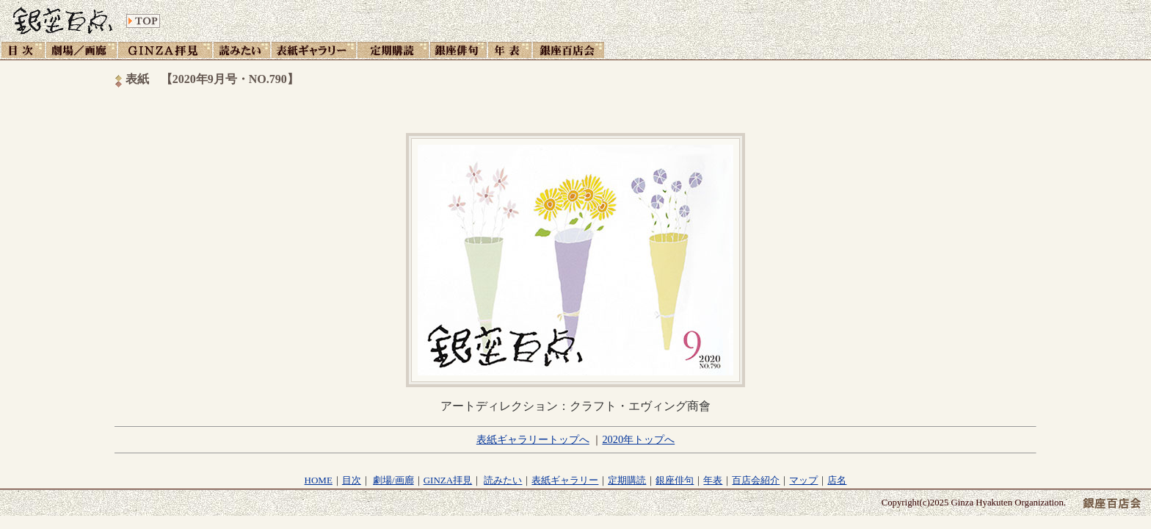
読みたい (503, 480)
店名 (836, 480)
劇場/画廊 (393, 480)
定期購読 (627, 480)
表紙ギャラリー (564, 480)
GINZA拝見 (448, 480)
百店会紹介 (756, 480)
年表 (712, 480)
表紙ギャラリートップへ (532, 439)
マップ (803, 480)
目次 (351, 480)
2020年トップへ (638, 439)
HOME (319, 480)
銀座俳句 (675, 480)
